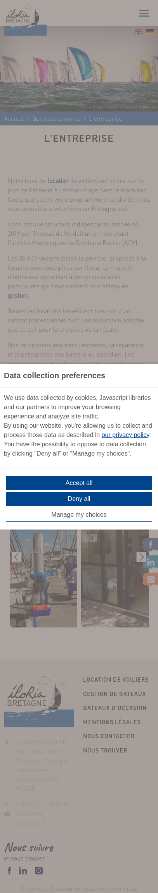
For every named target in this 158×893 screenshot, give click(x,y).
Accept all (79, 483)
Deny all (79, 498)
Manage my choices (78, 514)
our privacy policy (125, 435)
